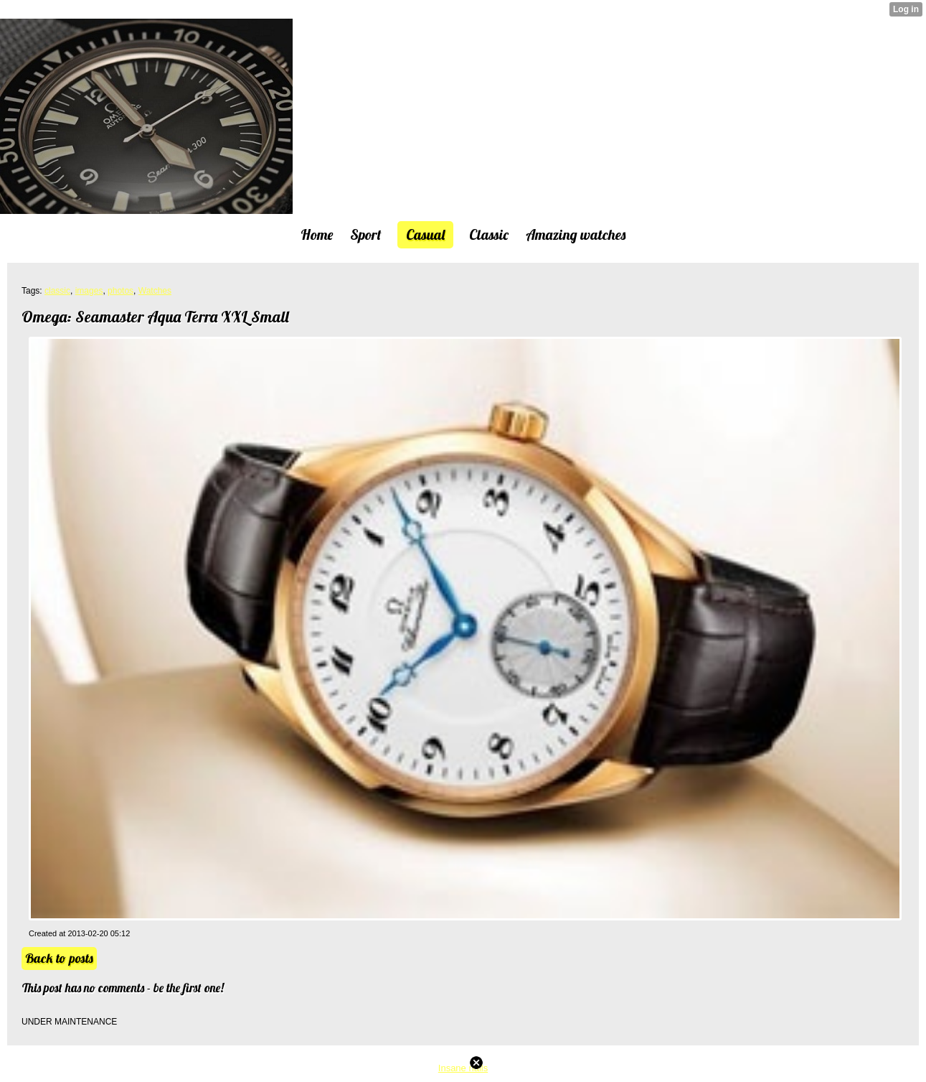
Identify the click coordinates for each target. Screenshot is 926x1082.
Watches (154, 291)
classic (57, 291)
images (89, 291)
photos (120, 291)
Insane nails (463, 1068)
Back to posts (59, 958)
